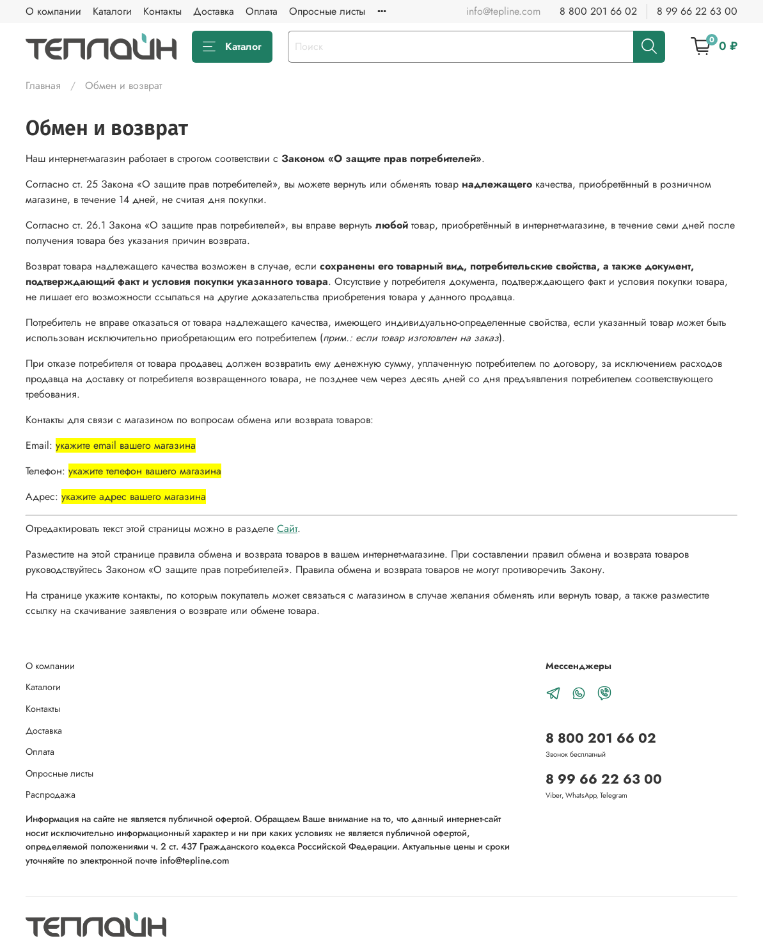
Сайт (287, 528)
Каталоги (112, 11)
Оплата (262, 11)
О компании (53, 11)
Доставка (213, 11)
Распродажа (50, 794)
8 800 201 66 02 (598, 11)
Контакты (162, 11)
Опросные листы (327, 11)
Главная (43, 85)
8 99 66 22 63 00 (697, 11)
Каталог (232, 46)
